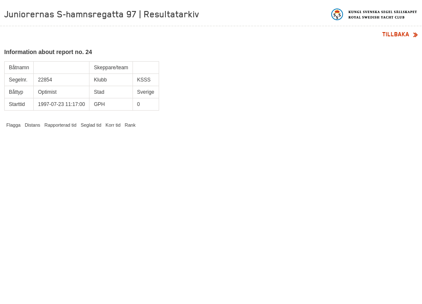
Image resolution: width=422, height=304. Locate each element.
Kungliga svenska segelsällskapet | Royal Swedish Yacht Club (374, 14)
